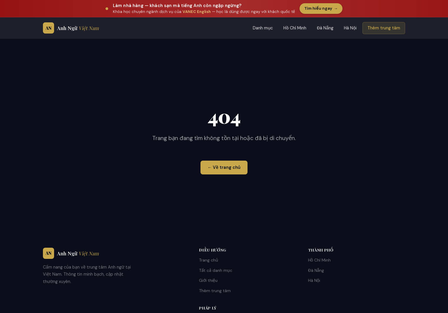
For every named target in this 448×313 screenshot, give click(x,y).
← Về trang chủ (224, 167)
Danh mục (263, 28)
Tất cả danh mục (215, 270)
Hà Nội (350, 28)
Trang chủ (208, 260)
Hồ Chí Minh (294, 28)
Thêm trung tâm (383, 28)
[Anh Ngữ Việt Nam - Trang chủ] (71, 28)
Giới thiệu (208, 280)
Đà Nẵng (325, 28)
